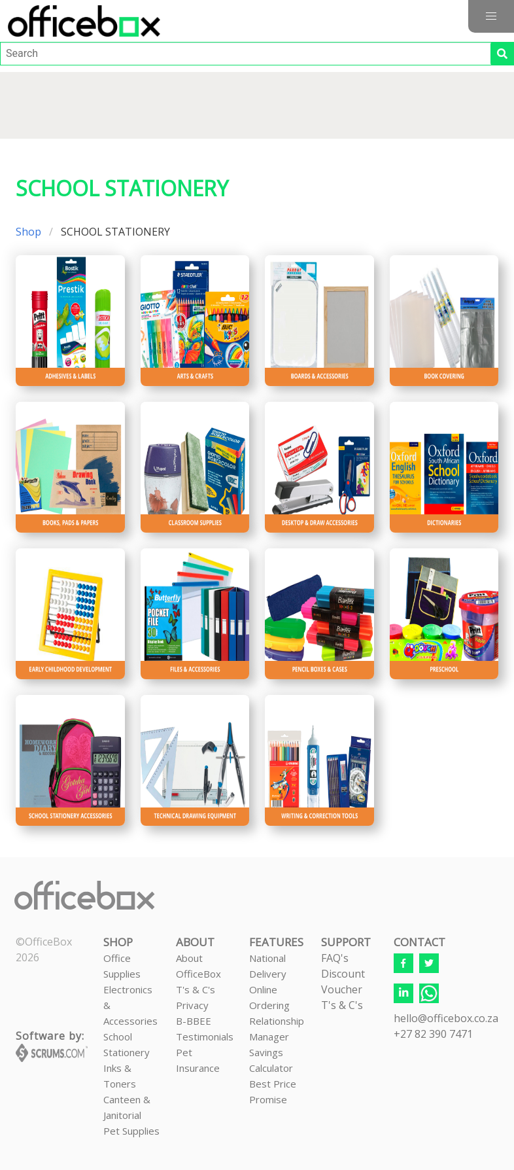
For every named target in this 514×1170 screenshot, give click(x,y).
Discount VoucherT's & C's (343, 989)
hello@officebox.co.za (446, 1018)
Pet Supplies (131, 1130)
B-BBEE (193, 1020)
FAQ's (335, 958)
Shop (28, 231)
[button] (491, 16)
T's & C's (195, 989)
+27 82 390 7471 (433, 1034)
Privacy (192, 1005)
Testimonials (204, 1036)
